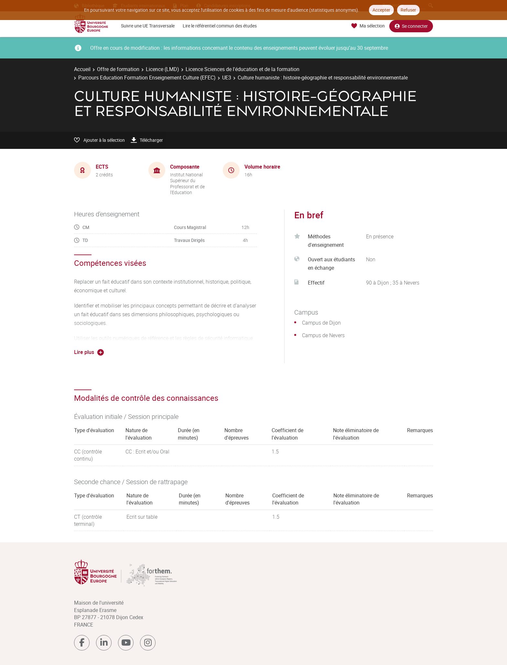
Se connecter (411, 26)
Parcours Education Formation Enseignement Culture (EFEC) (147, 77)
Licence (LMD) (162, 69)
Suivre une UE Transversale (148, 26)
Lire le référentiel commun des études (220, 26)
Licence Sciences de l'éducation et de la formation (242, 69)
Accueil (82, 69)
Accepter (381, 10)
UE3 (226, 77)
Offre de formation (118, 69)
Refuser (408, 10)
